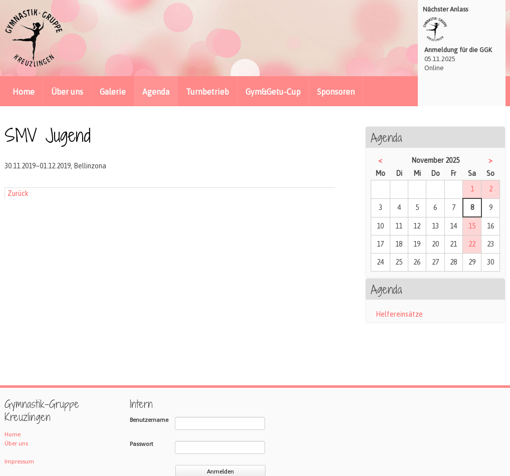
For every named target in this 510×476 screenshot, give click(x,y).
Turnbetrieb (207, 91)
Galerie (113, 91)
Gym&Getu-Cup (273, 91)
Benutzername (149, 420)
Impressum (19, 461)
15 (471, 226)
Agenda (155, 91)
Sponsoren (336, 91)
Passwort (141, 444)
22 (471, 244)
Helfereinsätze (399, 314)
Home (24, 91)
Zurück (18, 193)
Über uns (67, 91)
